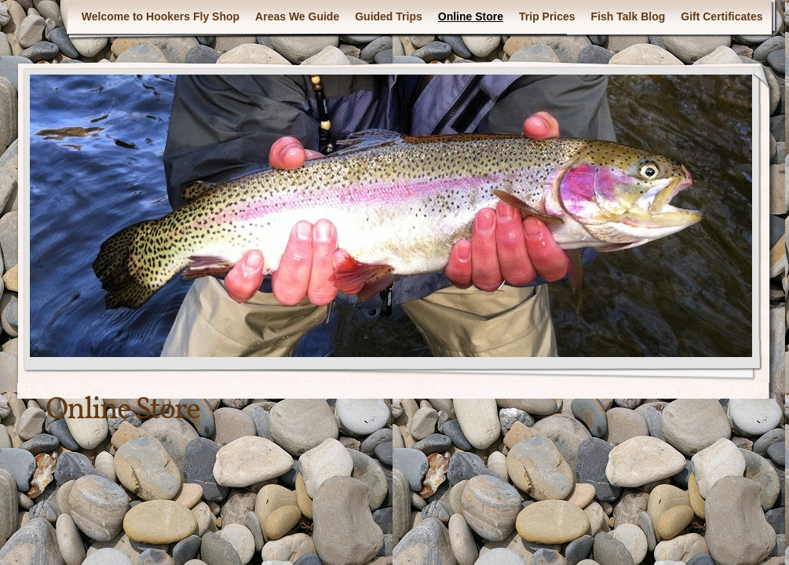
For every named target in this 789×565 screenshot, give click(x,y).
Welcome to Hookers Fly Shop (160, 16)
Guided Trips (388, 16)
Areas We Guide (297, 16)
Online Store (470, 16)
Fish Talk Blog (628, 16)
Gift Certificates (721, 16)
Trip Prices (547, 16)
